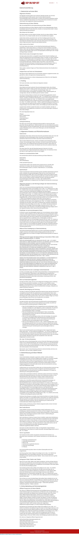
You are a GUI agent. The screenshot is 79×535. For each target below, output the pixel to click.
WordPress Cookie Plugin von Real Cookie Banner (11, 534)
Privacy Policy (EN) (45, 531)
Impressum (32, 531)
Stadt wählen (52, 2)
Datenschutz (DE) (38, 531)
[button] (57, 2)
